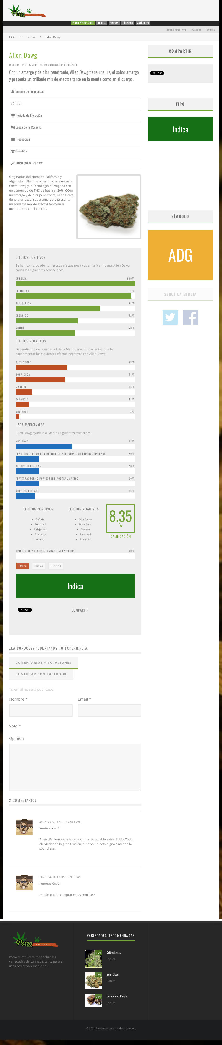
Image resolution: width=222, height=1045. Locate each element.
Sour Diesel (113, 979)
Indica (15, 70)
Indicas (100, 26)
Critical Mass (114, 957)
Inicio (12, 42)
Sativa (38, 571)
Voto (15, 731)
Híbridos (133, 26)
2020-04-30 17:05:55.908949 (60, 882)
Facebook (196, 35)
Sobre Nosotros (176, 35)
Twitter (210, 35)
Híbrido (56, 571)
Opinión (16, 743)
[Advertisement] (180, 182)
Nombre (18, 704)
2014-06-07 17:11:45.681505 (60, 827)
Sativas (116, 26)
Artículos (152, 26)
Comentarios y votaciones (44, 668)
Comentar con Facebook (41, 679)
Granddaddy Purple (117, 1001)
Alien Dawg (23, 60)
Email (84, 704)
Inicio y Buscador (76, 26)
